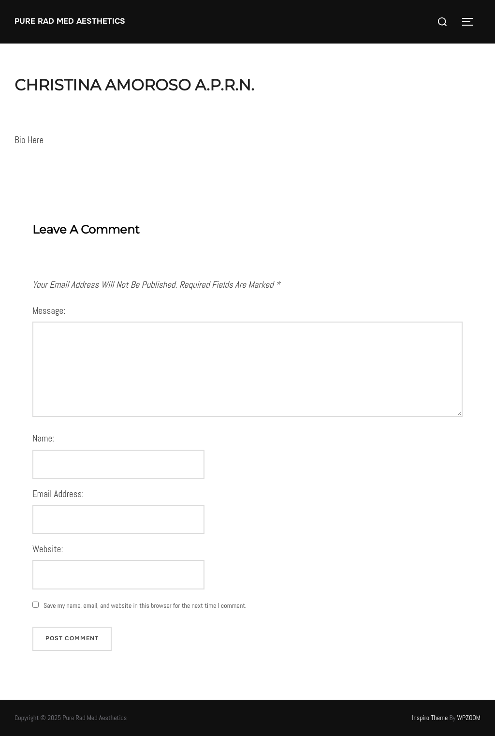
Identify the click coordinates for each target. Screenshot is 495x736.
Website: (47, 549)
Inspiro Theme (430, 717)
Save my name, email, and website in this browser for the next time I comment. (145, 605)
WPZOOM (469, 717)
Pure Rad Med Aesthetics (70, 21)
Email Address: (58, 494)
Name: (43, 438)
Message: (48, 311)
